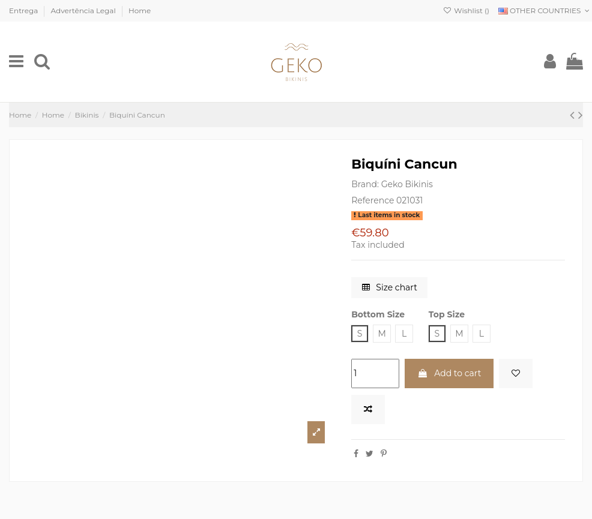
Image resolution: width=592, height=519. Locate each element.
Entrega (24, 10)
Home (139, 10)
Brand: (365, 184)
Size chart (389, 287)
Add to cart (449, 373)
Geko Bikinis (407, 184)
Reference (372, 200)
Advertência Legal (84, 10)
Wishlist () (466, 10)
